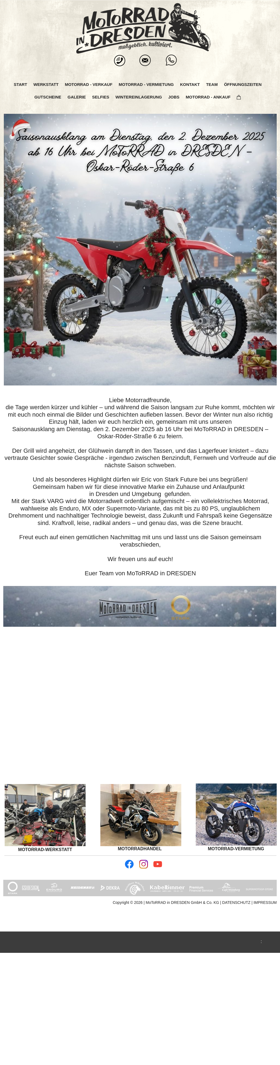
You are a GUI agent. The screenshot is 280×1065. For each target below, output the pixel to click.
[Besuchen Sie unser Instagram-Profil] (143, 864)
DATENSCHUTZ (237, 902)
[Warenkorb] (241, 97)
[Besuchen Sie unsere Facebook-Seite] (129, 864)
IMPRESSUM (265, 902)
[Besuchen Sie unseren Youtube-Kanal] (157, 864)
